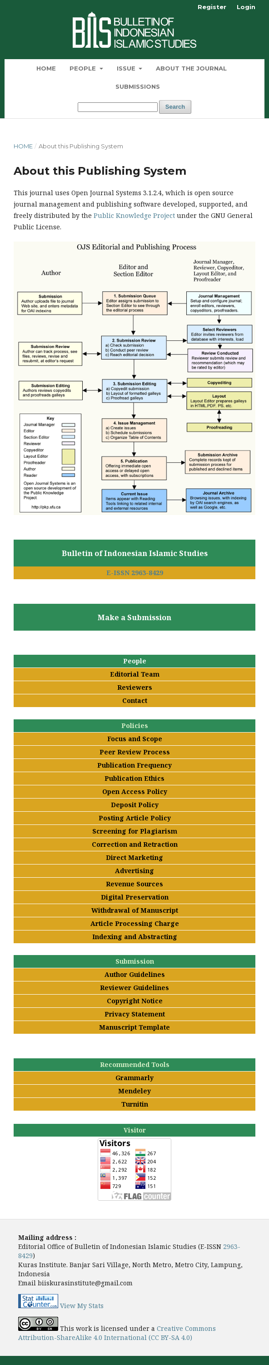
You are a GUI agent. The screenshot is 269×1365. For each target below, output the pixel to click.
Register (212, 6)
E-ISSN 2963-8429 (134, 572)
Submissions (137, 86)
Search (175, 106)
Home (46, 68)
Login (246, 6)
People (84, 68)
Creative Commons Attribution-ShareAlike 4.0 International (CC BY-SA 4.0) (117, 1333)
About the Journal (191, 68)
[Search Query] (118, 107)
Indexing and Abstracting (134, 936)
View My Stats (82, 1305)
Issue (127, 68)
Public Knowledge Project (134, 215)
